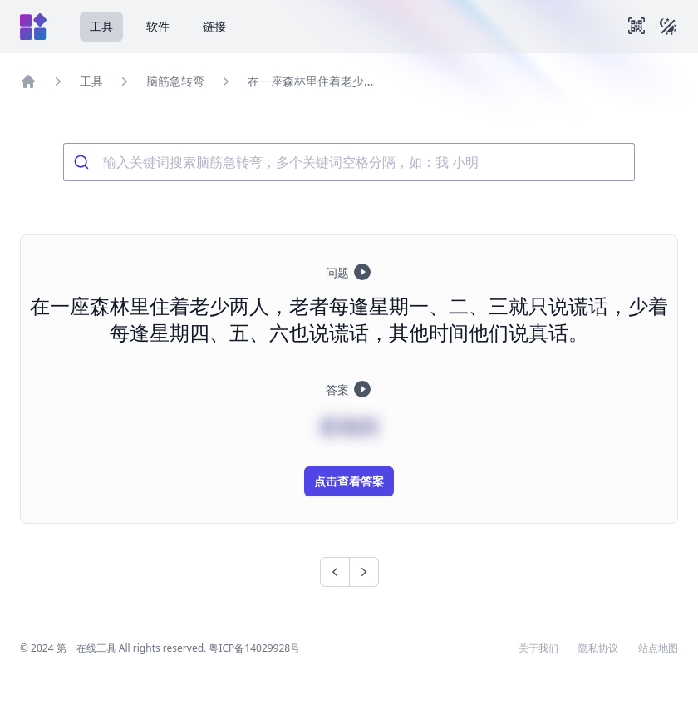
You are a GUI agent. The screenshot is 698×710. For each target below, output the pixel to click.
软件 (158, 26)
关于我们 (538, 648)
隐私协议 (598, 648)
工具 (101, 26)
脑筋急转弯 (175, 81)
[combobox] (349, 162)
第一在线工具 (86, 648)
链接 (214, 26)
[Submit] (83, 162)
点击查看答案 (349, 481)
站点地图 (658, 648)
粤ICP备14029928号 (254, 648)
